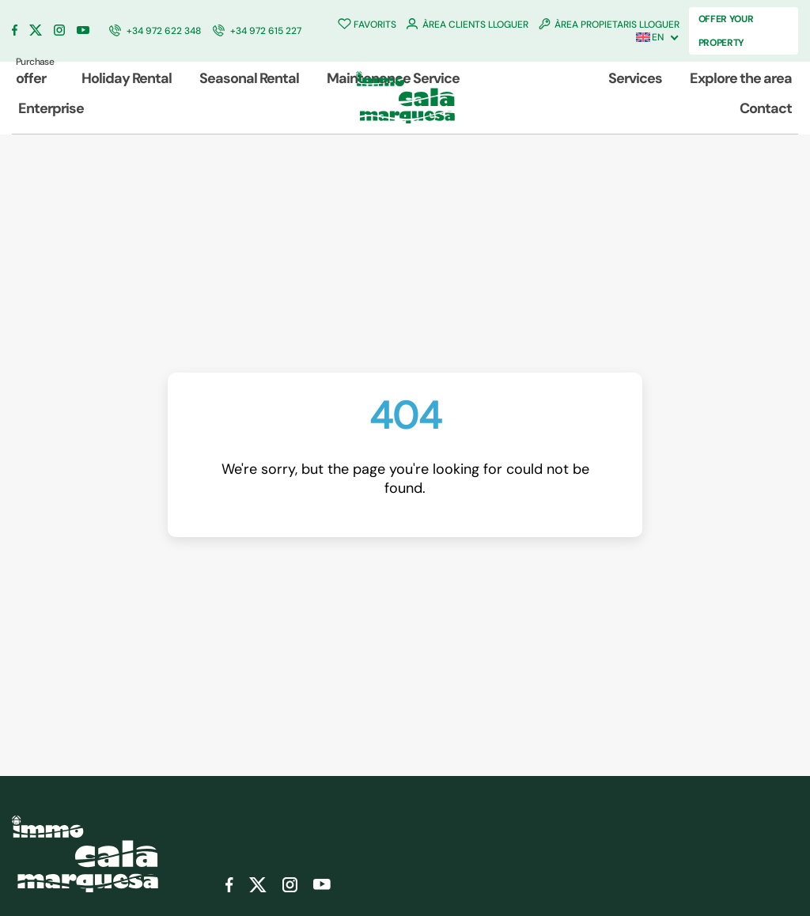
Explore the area (741, 78)
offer (35, 71)
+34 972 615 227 (265, 31)
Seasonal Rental (249, 78)
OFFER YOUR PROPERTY (726, 31)
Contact (766, 108)
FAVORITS (375, 24)
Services (635, 78)
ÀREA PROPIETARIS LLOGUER (617, 24)
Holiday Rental (126, 78)
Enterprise (51, 108)
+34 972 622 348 (164, 31)
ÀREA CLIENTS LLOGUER (475, 24)
